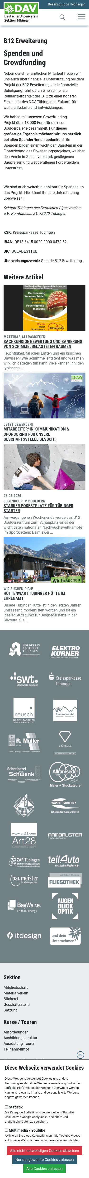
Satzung (11, 1010)
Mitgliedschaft (16, 987)
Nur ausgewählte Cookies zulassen (44, 1159)
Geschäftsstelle (16, 1004)
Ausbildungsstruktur (20, 1038)
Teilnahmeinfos (17, 1049)
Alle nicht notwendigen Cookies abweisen (44, 1150)
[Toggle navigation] (81, 17)
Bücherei (11, 999)
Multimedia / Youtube (25, 1130)
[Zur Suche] (62, 18)
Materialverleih (16, 993)
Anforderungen (16, 1032)
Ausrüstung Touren (19, 1043)
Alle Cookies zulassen (44, 1168)
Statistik (14, 1107)
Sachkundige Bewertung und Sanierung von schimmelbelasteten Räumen (43, 344)
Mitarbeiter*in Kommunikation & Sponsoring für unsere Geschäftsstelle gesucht (36, 434)
